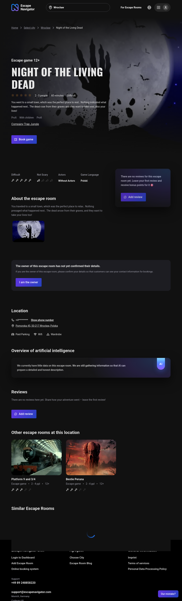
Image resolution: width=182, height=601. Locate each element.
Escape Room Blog (81, 563)
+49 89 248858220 (23, 582)
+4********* (22, 320)
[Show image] (28, 232)
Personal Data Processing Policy (147, 569)
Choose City (77, 557)
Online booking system (25, 569)
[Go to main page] (23, 7)
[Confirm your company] (29, 282)
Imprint (132, 557)
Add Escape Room (22, 563)
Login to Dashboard (23, 557)
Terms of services (138, 563)
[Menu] (162, 7)
